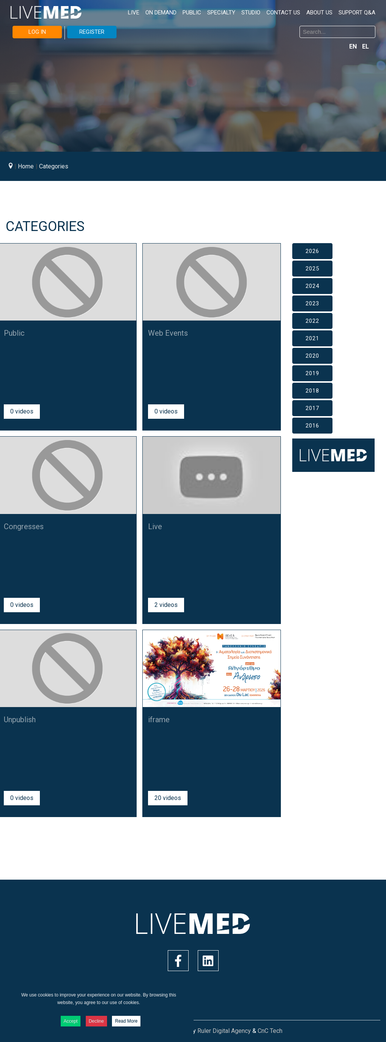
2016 (312, 425)
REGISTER (91, 31)
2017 (312, 408)
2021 (312, 338)
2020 (312, 355)
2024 (312, 286)
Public (14, 333)
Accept (71, 1021)
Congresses (24, 526)
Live (155, 526)
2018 (312, 390)
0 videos (21, 411)
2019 (312, 373)
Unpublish (20, 719)
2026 (312, 251)
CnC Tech (270, 1030)
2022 (312, 320)
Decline (96, 1021)
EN (353, 46)
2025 (312, 268)
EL (365, 46)
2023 (312, 303)
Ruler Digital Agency (224, 1030)
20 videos (167, 798)
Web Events (168, 333)
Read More (126, 1021)
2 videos (166, 604)
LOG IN (37, 31)
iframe (159, 719)
